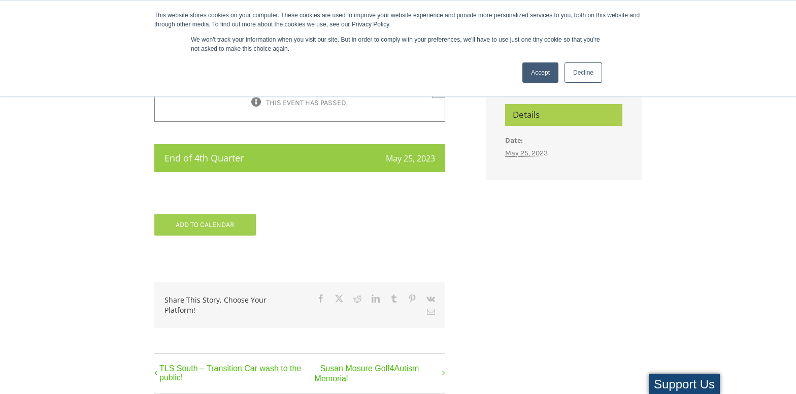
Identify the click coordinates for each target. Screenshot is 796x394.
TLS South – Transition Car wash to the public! (230, 373)
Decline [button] (583, 72)
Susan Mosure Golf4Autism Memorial (367, 374)
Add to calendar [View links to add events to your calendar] (205, 224)
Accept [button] (540, 72)
